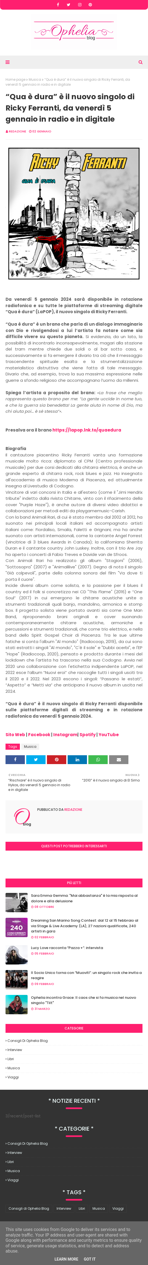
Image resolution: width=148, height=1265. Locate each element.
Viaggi (13, 1077)
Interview (14, 1049)
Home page (15, 79)
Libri (10, 1059)
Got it (90, 1259)
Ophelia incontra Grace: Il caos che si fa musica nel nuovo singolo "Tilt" (83, 1000)
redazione (17, 131)
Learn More (66, 1259)
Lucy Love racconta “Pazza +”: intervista (67, 947)
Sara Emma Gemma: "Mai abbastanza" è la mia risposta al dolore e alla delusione (84, 898)
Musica (35, 79)
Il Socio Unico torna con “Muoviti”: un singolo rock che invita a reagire (86, 975)
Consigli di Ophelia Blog (27, 1040)
